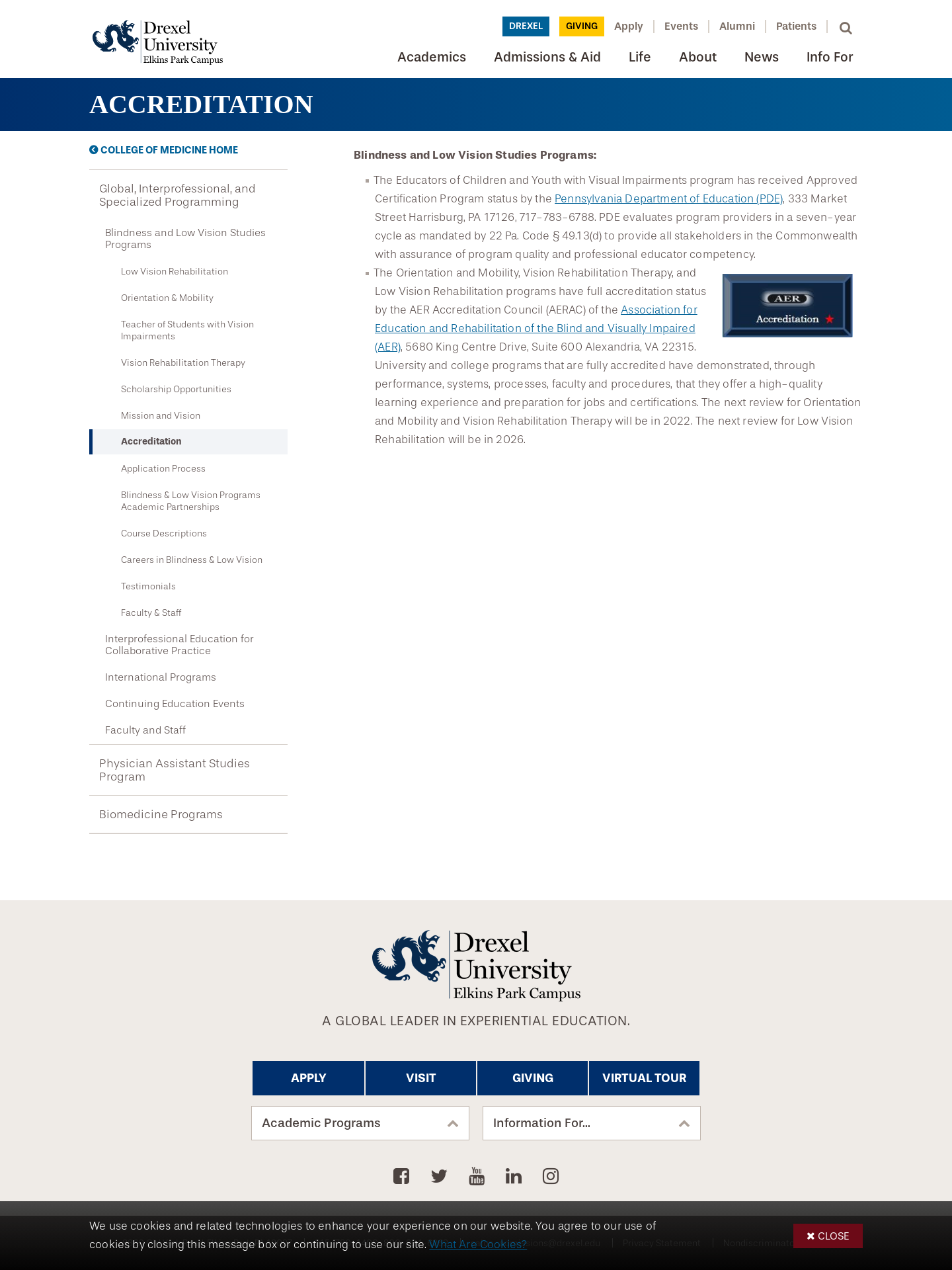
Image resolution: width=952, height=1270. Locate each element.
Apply (628, 26)
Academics (431, 57)
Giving (582, 26)
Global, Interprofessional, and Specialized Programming (177, 195)
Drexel (526, 26)
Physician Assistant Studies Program (174, 770)
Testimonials (148, 586)
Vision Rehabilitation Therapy (183, 362)
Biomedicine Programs (161, 814)
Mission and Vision (160, 415)
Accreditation (151, 441)
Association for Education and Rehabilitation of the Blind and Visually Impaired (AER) (536, 328)
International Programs (160, 677)
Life (640, 57)
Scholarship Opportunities (176, 389)
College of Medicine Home (169, 150)
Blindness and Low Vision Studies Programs (185, 239)
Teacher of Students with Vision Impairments (187, 330)
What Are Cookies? (478, 1244)
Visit (421, 1078)
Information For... (541, 1123)
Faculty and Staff (145, 730)
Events (681, 26)
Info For (830, 57)
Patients (796, 26)
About (698, 57)
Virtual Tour (644, 1078)
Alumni (737, 26)
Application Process (163, 468)
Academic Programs (321, 1123)
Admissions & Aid (547, 57)
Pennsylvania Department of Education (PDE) (669, 198)
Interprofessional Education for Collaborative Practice (179, 645)
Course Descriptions (164, 533)
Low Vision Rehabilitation (174, 271)
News (761, 57)
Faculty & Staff (151, 612)
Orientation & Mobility (167, 297)
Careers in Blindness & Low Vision (191, 559)
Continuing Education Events (175, 704)
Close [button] (834, 1236)
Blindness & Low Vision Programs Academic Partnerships (190, 500)
